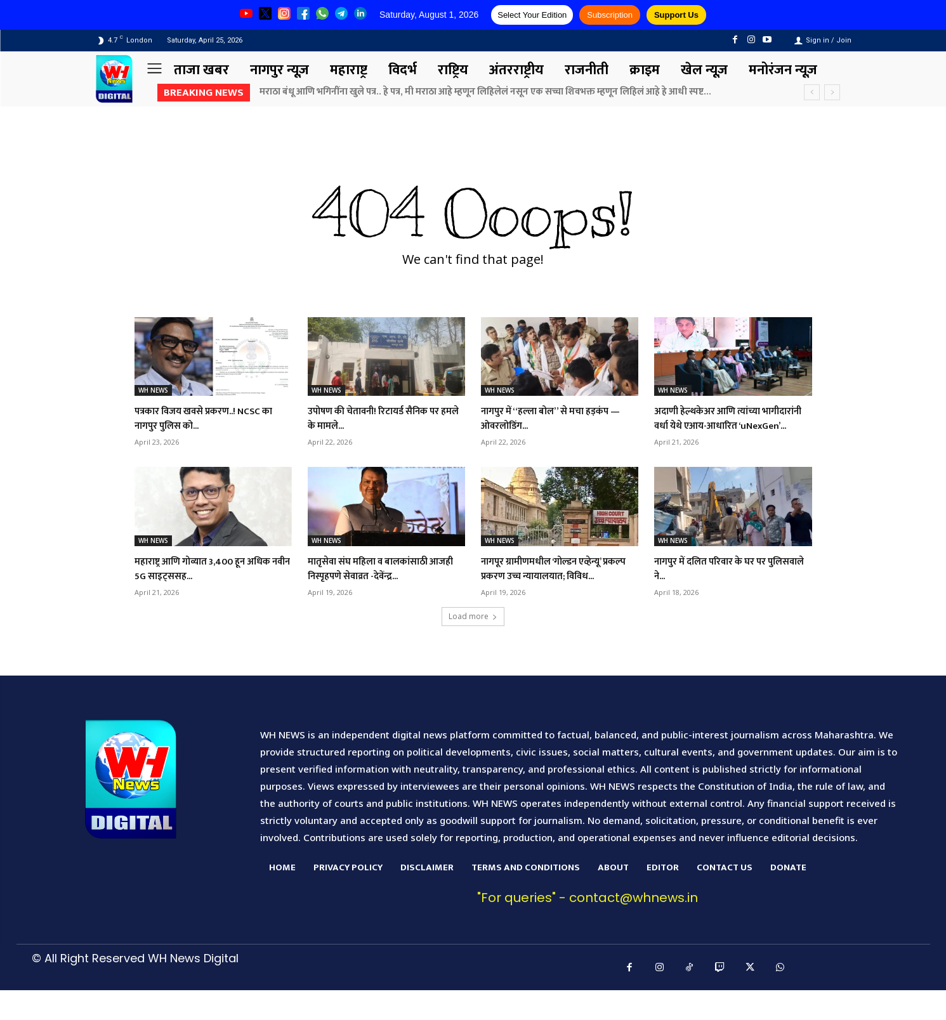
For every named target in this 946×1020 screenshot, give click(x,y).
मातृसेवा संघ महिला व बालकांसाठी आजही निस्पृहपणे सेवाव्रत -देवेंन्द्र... (380, 583)
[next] (832, 92)
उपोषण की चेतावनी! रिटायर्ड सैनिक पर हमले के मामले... (380, 418)
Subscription (610, 15)
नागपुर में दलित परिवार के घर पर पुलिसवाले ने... (722, 583)
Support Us (676, 15)
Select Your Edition (532, 15)
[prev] (812, 92)
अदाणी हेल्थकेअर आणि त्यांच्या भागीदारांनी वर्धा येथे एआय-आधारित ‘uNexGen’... (729, 426)
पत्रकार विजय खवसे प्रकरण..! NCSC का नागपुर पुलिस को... (210, 418)
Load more (473, 646)
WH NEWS (153, 390)
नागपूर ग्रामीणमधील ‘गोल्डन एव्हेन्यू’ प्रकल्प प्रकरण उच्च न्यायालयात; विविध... (555, 590)
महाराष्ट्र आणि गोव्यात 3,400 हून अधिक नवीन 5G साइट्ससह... (201, 583)
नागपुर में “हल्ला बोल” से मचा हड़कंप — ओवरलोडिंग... (557, 418)
